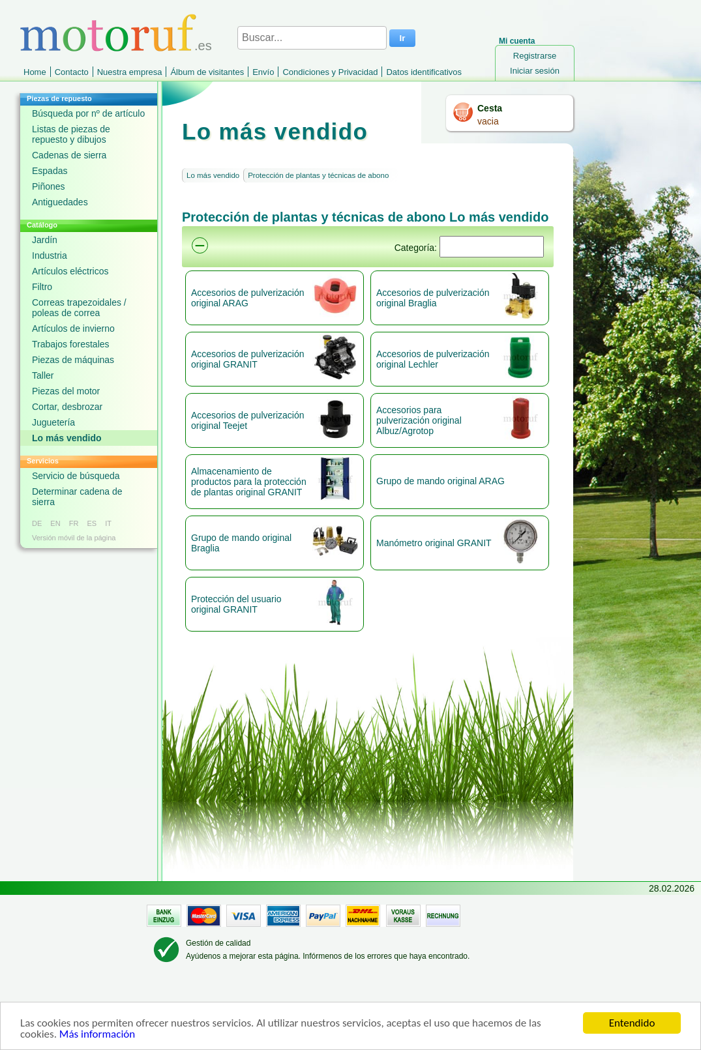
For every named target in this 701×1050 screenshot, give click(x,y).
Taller (42, 375)
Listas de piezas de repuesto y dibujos (71, 134)
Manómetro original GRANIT (434, 543)
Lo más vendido (67, 438)
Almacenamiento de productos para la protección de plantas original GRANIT (248, 481)
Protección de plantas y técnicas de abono (318, 175)
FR (74, 523)
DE (37, 523)
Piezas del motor (66, 391)
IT (108, 523)
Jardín (44, 240)
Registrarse (534, 56)
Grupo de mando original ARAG (440, 481)
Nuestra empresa (129, 72)
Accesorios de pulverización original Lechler (433, 359)
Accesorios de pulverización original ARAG (248, 297)
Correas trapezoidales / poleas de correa (79, 307)
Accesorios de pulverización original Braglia (433, 297)
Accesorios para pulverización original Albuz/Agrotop (419, 420)
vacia (488, 121)
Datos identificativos (424, 72)
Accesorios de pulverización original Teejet (248, 420)
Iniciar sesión (534, 71)
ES (92, 523)
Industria (49, 255)
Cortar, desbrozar (67, 406)
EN (55, 523)
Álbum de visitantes (207, 72)
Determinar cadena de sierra (77, 496)
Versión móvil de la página (73, 538)
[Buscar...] (312, 38)
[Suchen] (492, 246)
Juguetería (53, 422)
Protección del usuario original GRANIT (236, 604)
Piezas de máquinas (73, 360)
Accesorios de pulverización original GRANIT (248, 359)
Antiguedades (60, 202)
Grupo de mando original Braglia (241, 542)
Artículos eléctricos (70, 271)
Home (34, 72)
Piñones (48, 186)
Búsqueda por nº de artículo (88, 113)
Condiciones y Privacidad (330, 72)
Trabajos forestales (71, 344)
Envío (263, 72)
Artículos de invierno (73, 328)
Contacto (72, 72)
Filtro (42, 287)
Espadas (49, 171)
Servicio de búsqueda (76, 476)
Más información (97, 1035)
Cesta (489, 108)
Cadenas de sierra (69, 155)
